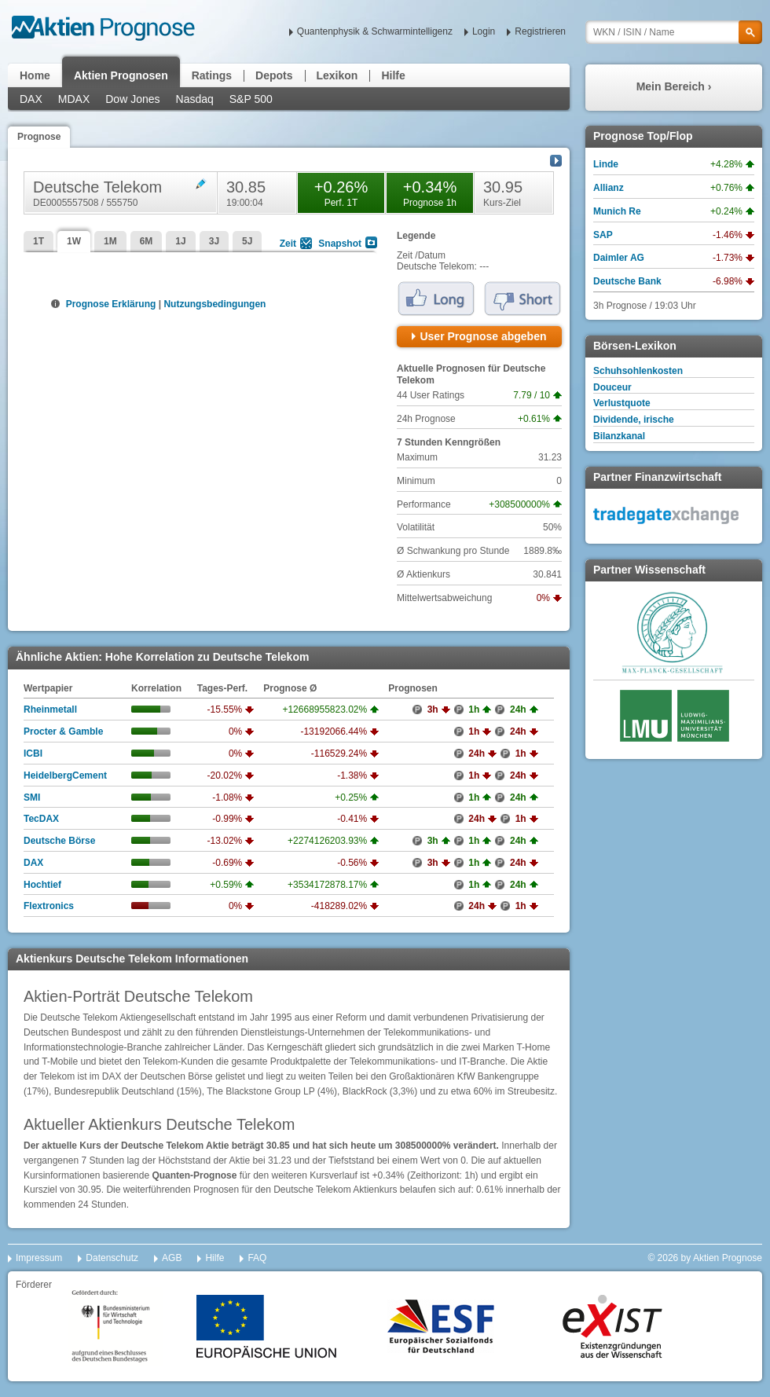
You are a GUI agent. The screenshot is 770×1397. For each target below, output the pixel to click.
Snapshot (339, 243)
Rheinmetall (50, 709)
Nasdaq (195, 99)
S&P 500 (251, 99)
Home (35, 75)
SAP (603, 234)
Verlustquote (622, 403)
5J (247, 241)
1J (180, 241)
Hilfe (393, 75)
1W (74, 241)
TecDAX (41, 818)
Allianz (608, 187)
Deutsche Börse (59, 840)
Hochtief (42, 884)
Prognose (38, 136)
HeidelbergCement (65, 775)
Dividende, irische (633, 419)
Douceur (612, 387)
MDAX (74, 99)
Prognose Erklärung (109, 304)
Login (483, 31)
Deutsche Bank (627, 281)
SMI (32, 797)
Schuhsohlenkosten (638, 370)
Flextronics (49, 905)
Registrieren (540, 31)
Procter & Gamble (63, 731)
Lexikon (337, 75)
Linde (605, 164)
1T (38, 241)
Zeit (288, 243)
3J (214, 241)
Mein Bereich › (674, 86)
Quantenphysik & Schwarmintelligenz (375, 31)
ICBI (33, 753)
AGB (172, 1257)
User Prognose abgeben (483, 336)
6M (146, 241)
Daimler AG (618, 257)
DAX (31, 99)
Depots (273, 75)
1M (110, 241)
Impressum (39, 1257)
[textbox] (673, 32)
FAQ (257, 1257)
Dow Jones (132, 99)
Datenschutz (112, 1257)
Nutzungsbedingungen (214, 304)
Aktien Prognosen (121, 75)
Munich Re (617, 211)
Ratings (212, 75)
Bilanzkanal (619, 436)
